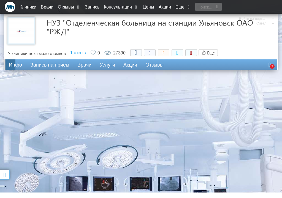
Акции (165, 7)
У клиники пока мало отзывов (37, 53)
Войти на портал (252, 5)
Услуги (107, 65)
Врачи (47, 7)
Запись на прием (49, 65)
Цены (148, 7)
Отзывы (69, 7)
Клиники (28, 7)
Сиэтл (261, 10)
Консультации (121, 7)
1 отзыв (78, 53)
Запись (92, 7)
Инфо (15, 65)
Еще (183, 7)
